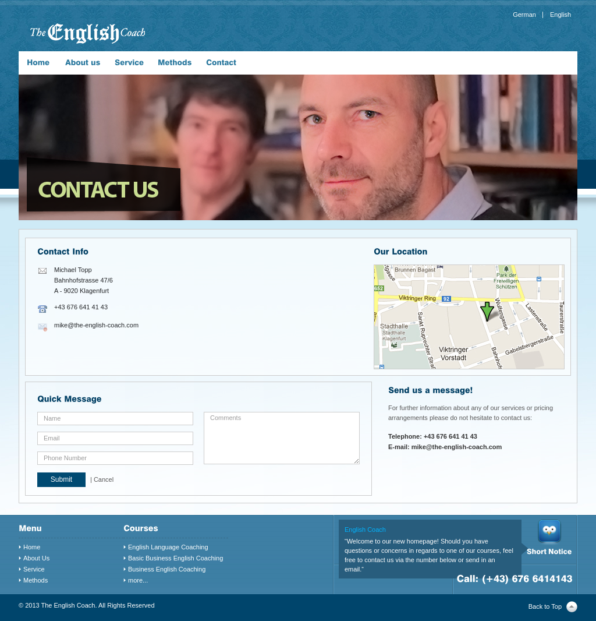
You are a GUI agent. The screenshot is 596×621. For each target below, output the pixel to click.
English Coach (365, 529)
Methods (35, 580)
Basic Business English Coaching (175, 558)
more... (138, 580)
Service (34, 569)
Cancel (103, 479)
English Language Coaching (168, 547)
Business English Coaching (166, 569)
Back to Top (545, 606)
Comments (282, 438)
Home (31, 547)
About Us (36, 558)
